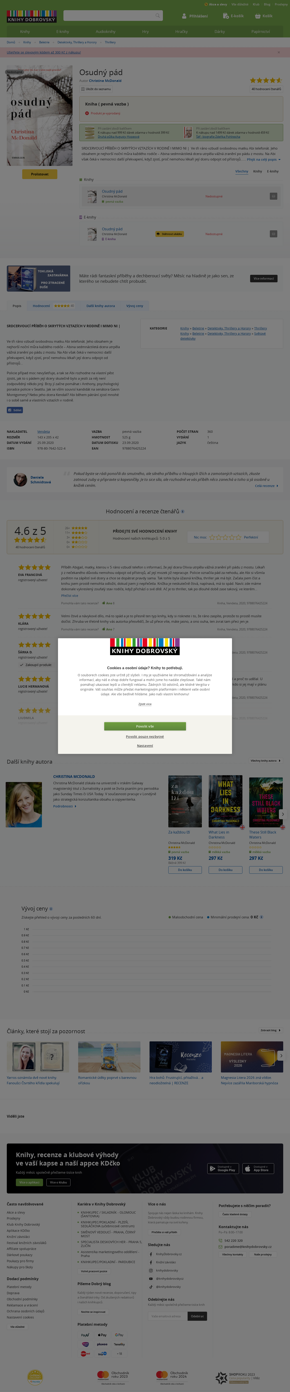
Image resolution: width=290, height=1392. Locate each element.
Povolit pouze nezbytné (145, 736)
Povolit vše (145, 726)
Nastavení (145, 745)
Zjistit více (145, 704)
